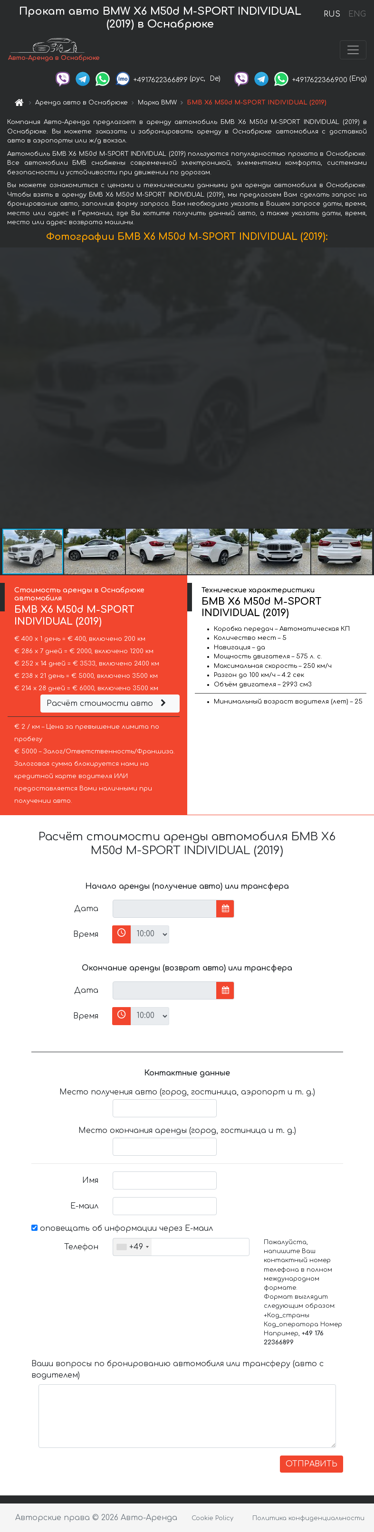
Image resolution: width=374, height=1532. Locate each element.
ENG (356, 14)
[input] (165, 909)
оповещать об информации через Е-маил (122, 1228)
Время (85, 934)
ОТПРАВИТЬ (311, 1464)
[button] (365, 387)
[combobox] (132, 1247)
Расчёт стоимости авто (107, 703)
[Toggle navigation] (353, 49)
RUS (332, 14)
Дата (86, 908)
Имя (90, 1180)
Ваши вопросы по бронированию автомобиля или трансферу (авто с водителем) (177, 1370)
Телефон (81, 1247)
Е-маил (84, 1206)
